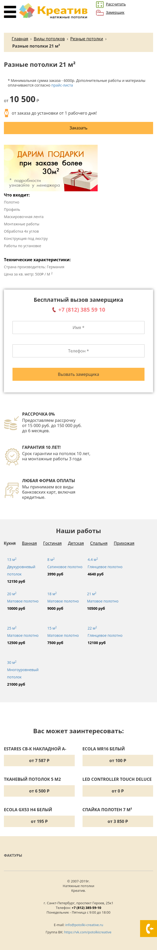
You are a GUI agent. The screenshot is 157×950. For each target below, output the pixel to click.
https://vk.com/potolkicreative (87, 932)
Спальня (98, 543)
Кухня (10, 543)
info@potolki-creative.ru (84, 924)
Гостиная (52, 543)
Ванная (29, 543)
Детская (76, 543)
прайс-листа (62, 85)
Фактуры (13, 855)
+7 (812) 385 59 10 (81, 309)
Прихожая (124, 543)
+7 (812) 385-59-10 (86, 907)
